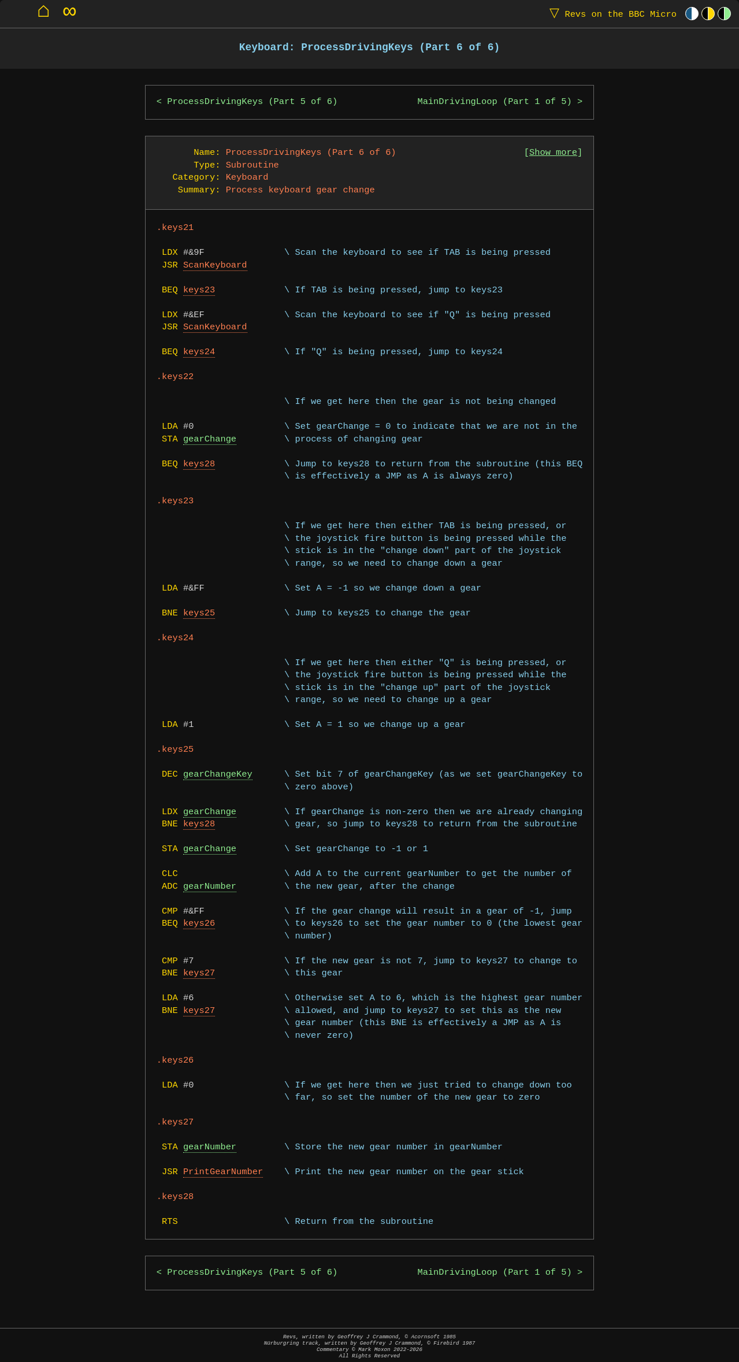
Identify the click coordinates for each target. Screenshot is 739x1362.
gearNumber (209, 887)
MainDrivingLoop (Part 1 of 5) (494, 102)
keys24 (199, 352)
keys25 (199, 613)
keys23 (199, 290)
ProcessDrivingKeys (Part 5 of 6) (252, 102)
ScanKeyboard (215, 265)
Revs (610, 14)
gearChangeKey (217, 775)
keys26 (199, 924)
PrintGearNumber (223, 1172)
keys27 (199, 973)
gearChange (209, 439)
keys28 (199, 464)
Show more (553, 153)
